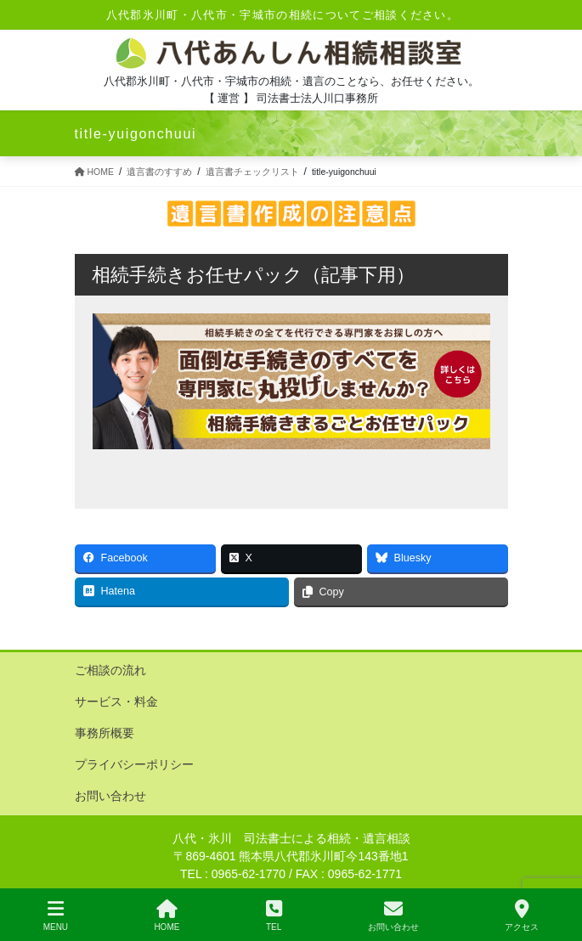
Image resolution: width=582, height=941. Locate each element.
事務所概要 (104, 733)
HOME (166, 915)
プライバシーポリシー (134, 764)
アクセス (522, 915)
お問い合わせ (110, 796)
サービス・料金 (116, 701)
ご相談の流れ (110, 670)
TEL (274, 915)
